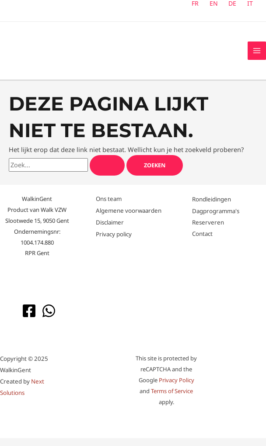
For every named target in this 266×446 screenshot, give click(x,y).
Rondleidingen (211, 207)
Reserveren (208, 230)
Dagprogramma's (215, 218)
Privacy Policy (176, 388)
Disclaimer (110, 230)
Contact (202, 241)
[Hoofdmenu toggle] (257, 54)
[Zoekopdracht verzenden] (107, 173)
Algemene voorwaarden (128, 218)
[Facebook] (29, 318)
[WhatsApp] (49, 318)
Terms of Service (172, 399)
